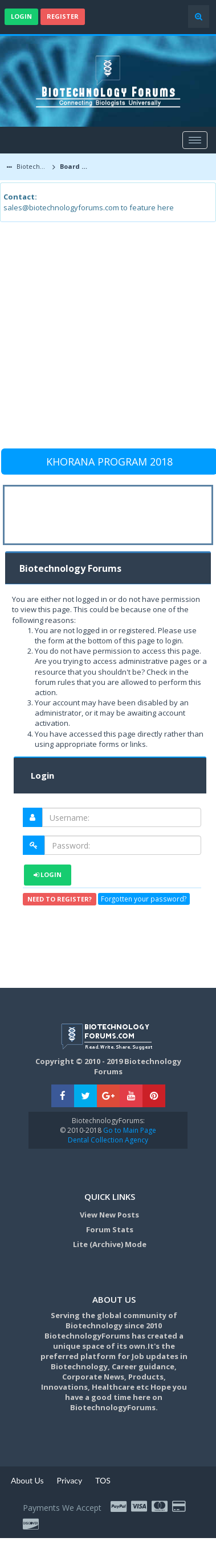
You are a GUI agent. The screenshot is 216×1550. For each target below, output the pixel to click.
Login (21, 16)
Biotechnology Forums (32, 166)
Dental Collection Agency (108, 1140)
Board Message (76, 166)
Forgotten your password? (143, 899)
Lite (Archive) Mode (109, 1244)
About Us (27, 1480)
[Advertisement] (107, 340)
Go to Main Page (128, 1130)
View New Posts (109, 1215)
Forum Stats (109, 1229)
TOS (103, 1480)
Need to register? (59, 899)
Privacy (70, 1480)
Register (63, 16)
